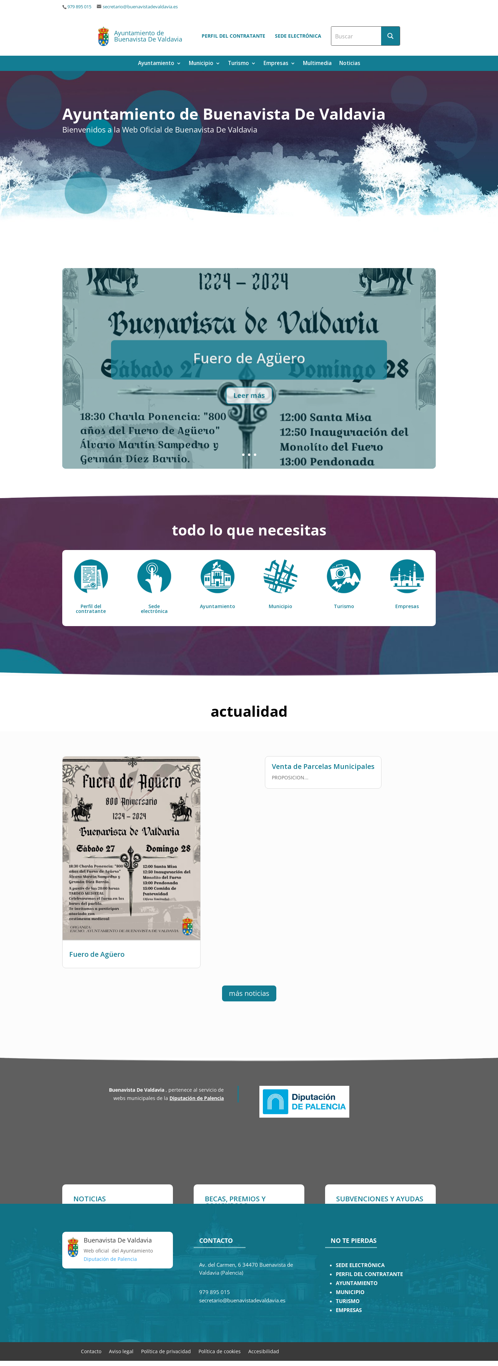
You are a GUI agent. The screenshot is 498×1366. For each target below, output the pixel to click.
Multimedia (317, 64)
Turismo (238, 64)
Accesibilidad (263, 1351)
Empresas (276, 64)
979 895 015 (79, 7)
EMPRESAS (349, 1310)
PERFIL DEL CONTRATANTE (369, 1274)
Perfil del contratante (233, 36)
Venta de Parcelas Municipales (323, 762)
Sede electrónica (298, 36)
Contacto (91, 1351)
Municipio (201, 64)
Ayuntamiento (156, 64)
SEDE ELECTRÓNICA (360, 1265)
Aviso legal (121, 1351)
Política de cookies (220, 1351)
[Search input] (356, 36)
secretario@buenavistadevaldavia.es (140, 7)
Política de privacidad (166, 1351)
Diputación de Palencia (196, 1098)
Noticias (349, 64)
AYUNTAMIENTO (357, 1283)
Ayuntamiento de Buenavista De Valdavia (148, 36)
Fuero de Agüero (96, 950)
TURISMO (348, 1301)
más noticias (249, 993)
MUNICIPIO (350, 1292)
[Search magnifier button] (390, 36)
